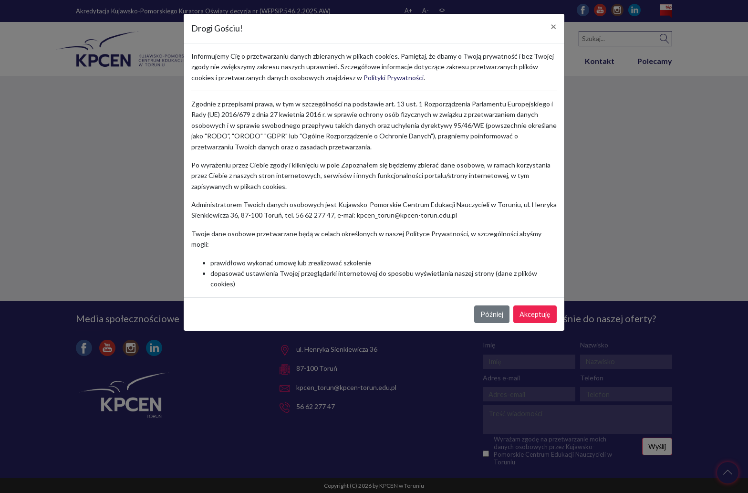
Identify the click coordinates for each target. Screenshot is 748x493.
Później (491, 314)
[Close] (553, 27)
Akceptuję (535, 314)
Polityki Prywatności (394, 77)
